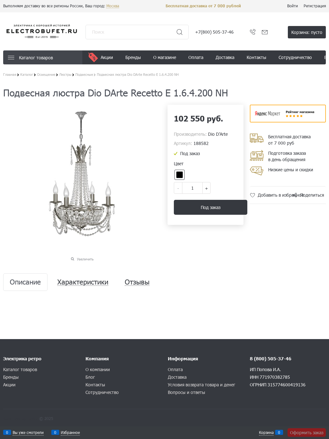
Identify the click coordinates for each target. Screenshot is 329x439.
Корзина (266, 432)
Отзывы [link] (137, 282)
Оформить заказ (306, 432)
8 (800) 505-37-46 (270, 358)
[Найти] (179, 32)
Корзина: (306, 32)
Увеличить (85, 259)
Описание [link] (25, 282)
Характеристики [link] (82, 282)
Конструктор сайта (20, 418)
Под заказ (210, 207)
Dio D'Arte (218, 134)
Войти (292, 5)
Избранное (70, 432)
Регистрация (315, 5)
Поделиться (312, 195)
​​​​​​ (288, 120)
